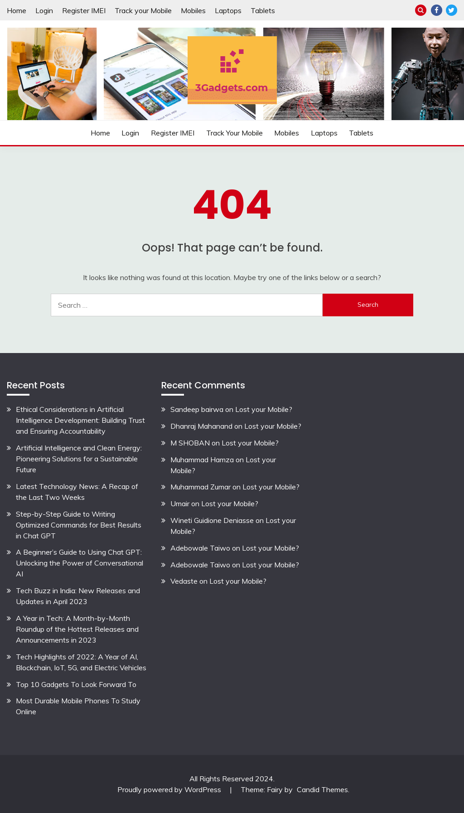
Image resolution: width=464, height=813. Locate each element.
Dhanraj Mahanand (201, 426)
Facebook (436, 10)
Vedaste (184, 581)
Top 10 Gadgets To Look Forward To (76, 684)
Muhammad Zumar (200, 486)
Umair (179, 503)
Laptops (228, 10)
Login (44, 10)
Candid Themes (322, 789)
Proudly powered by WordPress (170, 789)
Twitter (451, 10)
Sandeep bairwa (196, 409)
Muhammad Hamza (202, 459)
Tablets (263, 10)
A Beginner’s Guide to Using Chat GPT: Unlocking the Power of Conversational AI (79, 562)
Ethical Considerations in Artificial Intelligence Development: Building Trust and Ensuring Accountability (80, 420)
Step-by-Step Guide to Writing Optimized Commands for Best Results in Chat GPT (78, 524)
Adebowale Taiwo (200, 547)
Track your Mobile (143, 10)
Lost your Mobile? (263, 409)
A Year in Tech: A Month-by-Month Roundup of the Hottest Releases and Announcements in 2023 (77, 629)
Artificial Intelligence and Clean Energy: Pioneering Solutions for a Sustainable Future (79, 458)
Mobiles (193, 10)
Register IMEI (84, 10)
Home (16, 10)
